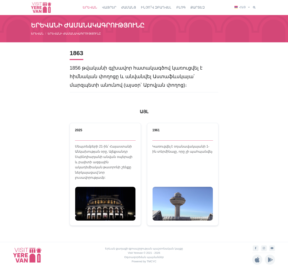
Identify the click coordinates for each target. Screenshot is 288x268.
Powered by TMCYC (144, 261)
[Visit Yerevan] (43, 7)
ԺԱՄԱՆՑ (128, 7)
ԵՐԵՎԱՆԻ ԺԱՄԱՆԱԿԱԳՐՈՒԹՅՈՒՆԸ (74, 33)
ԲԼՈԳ (181, 7)
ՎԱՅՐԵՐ (109, 7)
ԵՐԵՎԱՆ (90, 7)
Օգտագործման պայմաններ (144, 257)
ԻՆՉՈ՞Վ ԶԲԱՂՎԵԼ (156, 7)
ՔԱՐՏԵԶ (197, 7)
